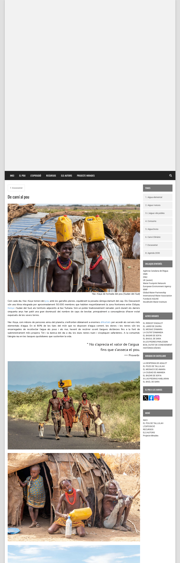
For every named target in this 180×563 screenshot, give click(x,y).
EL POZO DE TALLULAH (154, 198)
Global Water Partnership (154, 125)
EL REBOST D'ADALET (153, 155)
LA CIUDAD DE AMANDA (154, 204)
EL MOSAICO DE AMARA (154, 201)
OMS (145, 106)
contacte (13, 558)
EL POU (22, 7)
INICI (12, 7)
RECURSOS (51, 7)
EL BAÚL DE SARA (151, 214)
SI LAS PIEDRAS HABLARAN (156, 211)
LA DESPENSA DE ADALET (155, 195)
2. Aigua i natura (152, 37)
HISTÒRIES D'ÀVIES (152, 180)
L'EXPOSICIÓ (35, 7)
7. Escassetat (16, 20)
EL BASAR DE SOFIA (152, 168)
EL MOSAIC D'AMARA (152, 161)
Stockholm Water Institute (155, 134)
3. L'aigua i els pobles (155, 45)
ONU (145, 109)
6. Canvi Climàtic (153, 69)
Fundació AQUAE (151, 131)
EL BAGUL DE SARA (152, 171)
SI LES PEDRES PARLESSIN (155, 174)
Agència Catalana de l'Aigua (155, 103)
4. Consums (150, 53)
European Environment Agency (157, 118)
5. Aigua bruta (151, 61)
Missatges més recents (22, 534)
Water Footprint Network (154, 115)
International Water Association (157, 128)
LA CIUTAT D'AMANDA (153, 164)
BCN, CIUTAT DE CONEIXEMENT (157, 177)
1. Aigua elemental (153, 29)
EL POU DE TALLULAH (153, 255)
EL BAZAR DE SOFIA (152, 208)
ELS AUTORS (66, 7)
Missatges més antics (126, 534)
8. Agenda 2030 (152, 85)
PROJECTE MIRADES (86, 7)
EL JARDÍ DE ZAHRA (152, 158)
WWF (145, 121)
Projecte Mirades (150, 268)
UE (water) (148, 112)
